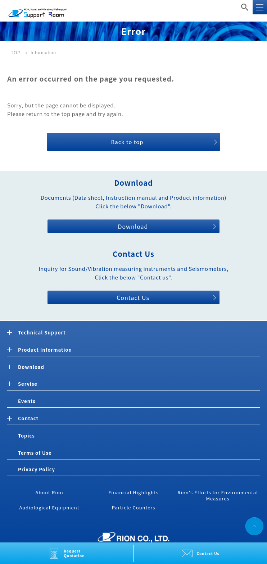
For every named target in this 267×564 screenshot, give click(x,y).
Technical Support (42, 333)
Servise (27, 384)
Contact (28, 419)
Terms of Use (34, 452)
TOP (16, 52)
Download (133, 226)
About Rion (49, 492)
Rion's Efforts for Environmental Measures (217, 495)
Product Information (45, 350)
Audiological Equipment (49, 507)
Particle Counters (133, 507)
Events (27, 401)
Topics (26, 435)
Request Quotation (74, 553)
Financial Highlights (133, 492)
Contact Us (208, 553)
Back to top (127, 141)
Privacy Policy (36, 469)
